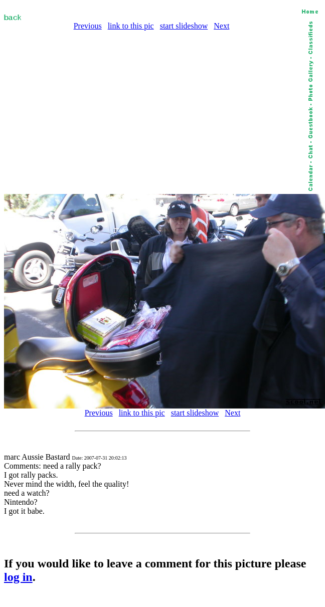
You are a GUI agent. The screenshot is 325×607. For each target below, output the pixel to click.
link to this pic (131, 26)
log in (18, 576)
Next (221, 26)
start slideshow (184, 26)
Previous (88, 26)
